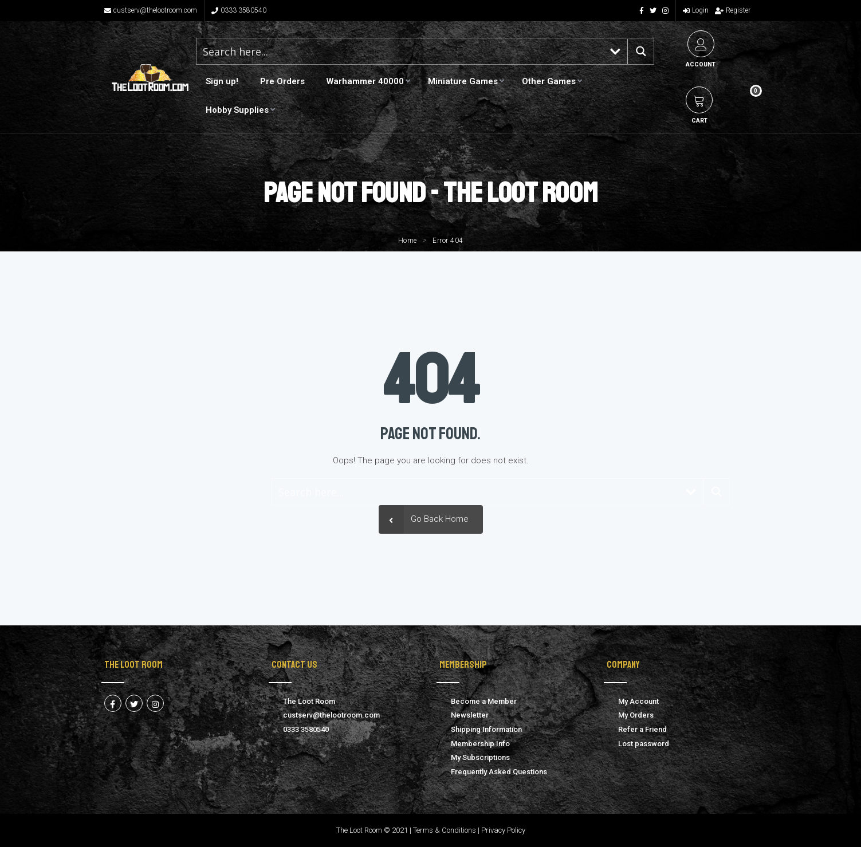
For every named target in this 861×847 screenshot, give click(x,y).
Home (407, 241)
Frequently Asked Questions (499, 771)
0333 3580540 (238, 10)
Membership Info (480, 743)
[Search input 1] (400, 51)
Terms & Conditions (444, 830)
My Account (638, 701)
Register (732, 10)
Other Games (549, 81)
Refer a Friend (642, 729)
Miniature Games (463, 81)
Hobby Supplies (237, 110)
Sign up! (222, 81)
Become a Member (484, 701)
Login (696, 10)
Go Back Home (424, 519)
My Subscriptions (480, 757)
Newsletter (470, 715)
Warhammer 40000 (365, 81)
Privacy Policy (503, 830)
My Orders (636, 715)
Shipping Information (486, 729)
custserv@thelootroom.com (150, 10)
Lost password (643, 743)
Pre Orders (282, 81)
